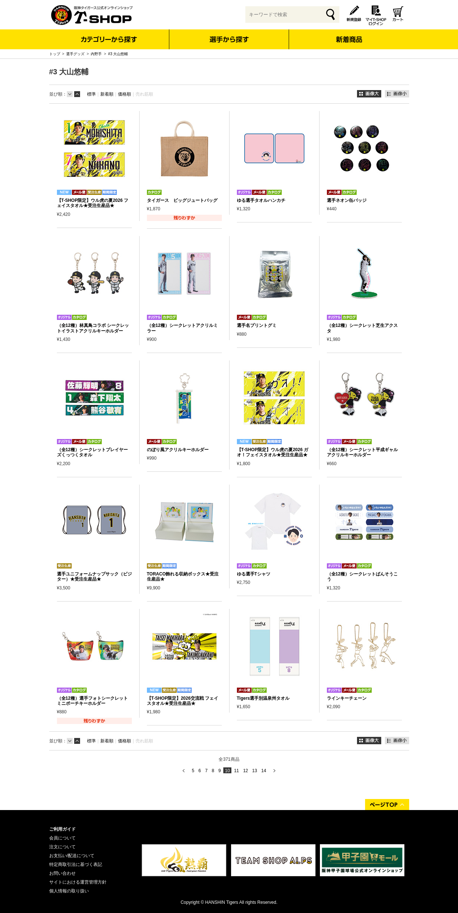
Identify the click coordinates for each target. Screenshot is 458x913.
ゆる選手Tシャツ (253, 574)
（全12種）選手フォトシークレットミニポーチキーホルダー (92, 701)
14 (263, 770)
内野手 (96, 54)
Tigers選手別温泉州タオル (263, 698)
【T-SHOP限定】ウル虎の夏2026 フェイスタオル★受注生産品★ (93, 203)
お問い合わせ (62, 873)
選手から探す (229, 39)
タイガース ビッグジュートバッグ (182, 200)
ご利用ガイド (62, 829)
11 (236, 770)
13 (254, 770)
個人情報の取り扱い (69, 891)
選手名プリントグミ (257, 325)
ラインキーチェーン (347, 698)
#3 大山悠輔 (118, 54)
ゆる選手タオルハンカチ (261, 200)
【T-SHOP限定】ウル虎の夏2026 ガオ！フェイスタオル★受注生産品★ (273, 452)
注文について (62, 846)
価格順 (124, 94)
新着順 (106, 94)
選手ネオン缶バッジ (347, 200)
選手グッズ (75, 54)
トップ (54, 54)
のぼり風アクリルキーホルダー (178, 449)
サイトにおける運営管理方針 (78, 882)
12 (245, 770)
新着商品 (349, 34)
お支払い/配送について (71, 855)
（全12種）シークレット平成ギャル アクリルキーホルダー (362, 452)
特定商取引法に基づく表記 (75, 864)
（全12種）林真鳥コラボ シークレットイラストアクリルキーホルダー (93, 328)
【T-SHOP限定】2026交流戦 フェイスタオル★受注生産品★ (183, 701)
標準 (91, 94)
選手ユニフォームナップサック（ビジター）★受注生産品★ (94, 576)
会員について (62, 838)
